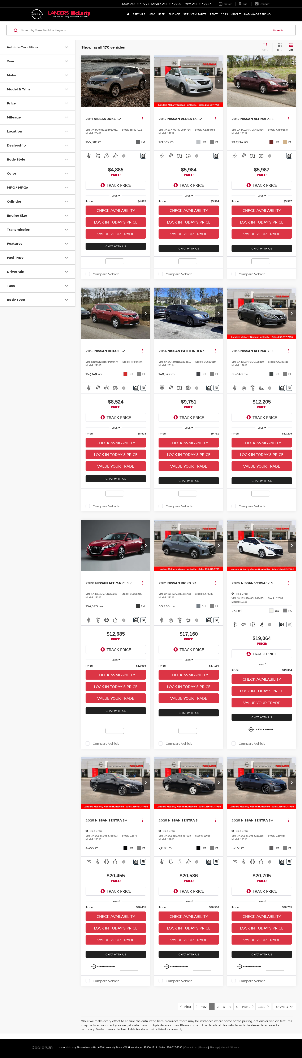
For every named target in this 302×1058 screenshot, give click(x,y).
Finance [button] (174, 14)
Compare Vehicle (106, 274)
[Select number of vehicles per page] (284, 1006)
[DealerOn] (42, 1047)
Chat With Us (115, 246)
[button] (146, 81)
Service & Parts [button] (194, 14)
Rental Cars (219, 14)
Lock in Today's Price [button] (116, 222)
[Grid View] (278, 47)
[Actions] (142, 118)
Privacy (203, 1047)
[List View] (290, 47)
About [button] (236, 14)
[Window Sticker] (143, 388)
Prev (201, 1006)
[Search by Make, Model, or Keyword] (145, 30)
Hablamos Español (258, 14)
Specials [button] (139, 14)
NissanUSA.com (230, 1047)
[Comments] (143, 156)
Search (278, 30)
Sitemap (214, 1047)
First (185, 1006)
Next (247, 1006)
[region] (116, 201)
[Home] (128, 14)
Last (263, 1006)
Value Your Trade (115, 233)
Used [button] (161, 14)
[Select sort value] (266, 47)
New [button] (152, 14)
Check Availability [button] (115, 210)
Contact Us (190, 1047)
